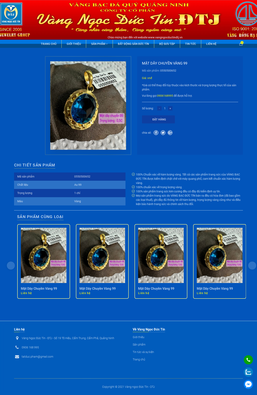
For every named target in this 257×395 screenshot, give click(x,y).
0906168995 (165, 95)
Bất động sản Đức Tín (133, 43)
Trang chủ (48, 43)
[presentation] (11, 266)
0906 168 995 (30, 347)
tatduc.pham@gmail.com (37, 356)
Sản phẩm (99, 43)
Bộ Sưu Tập (167, 43)
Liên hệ (211, 43)
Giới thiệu (74, 43)
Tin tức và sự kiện (143, 352)
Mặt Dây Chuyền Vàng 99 (39, 288)
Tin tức (190, 43)
